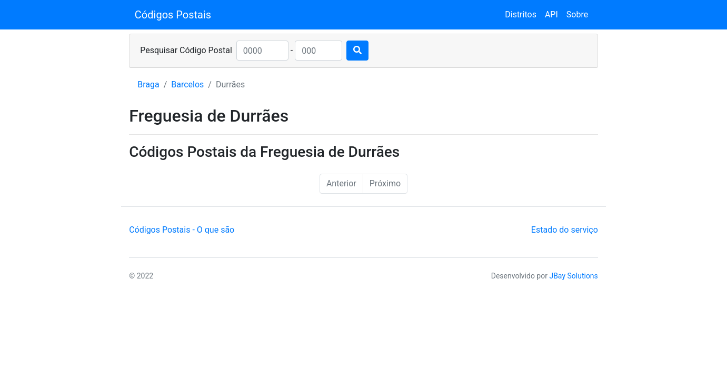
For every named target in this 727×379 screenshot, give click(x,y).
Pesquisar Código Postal (186, 50)
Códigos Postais (173, 14)
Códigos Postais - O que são (181, 230)
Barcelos (187, 84)
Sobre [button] (577, 14)
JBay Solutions (573, 276)
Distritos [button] (520, 14)
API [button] (551, 14)
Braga (148, 84)
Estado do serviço (564, 230)
